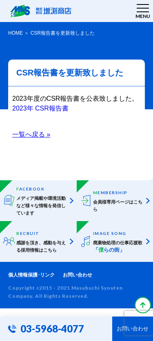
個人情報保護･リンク (31, 275)
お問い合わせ (77, 275)
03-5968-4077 (52, 328)
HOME (15, 33)
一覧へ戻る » (31, 134)
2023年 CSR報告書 (40, 108)
